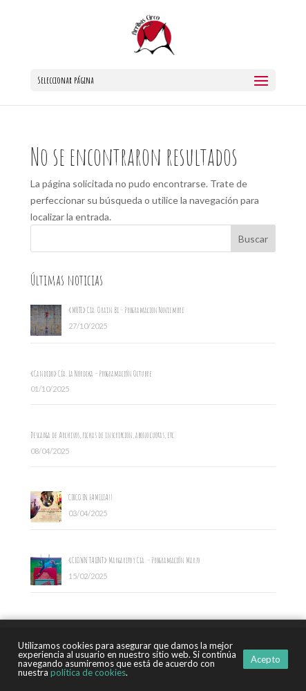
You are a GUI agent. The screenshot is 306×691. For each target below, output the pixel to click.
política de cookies (88, 672)
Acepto (265, 659)
